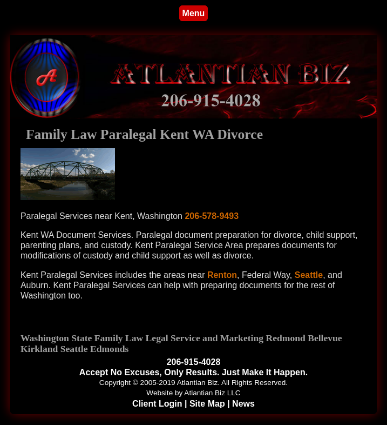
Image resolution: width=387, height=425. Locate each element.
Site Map (207, 403)
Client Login (157, 403)
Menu (193, 13)
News (243, 403)
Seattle (309, 275)
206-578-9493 (212, 216)
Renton (222, 275)
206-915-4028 (194, 362)
